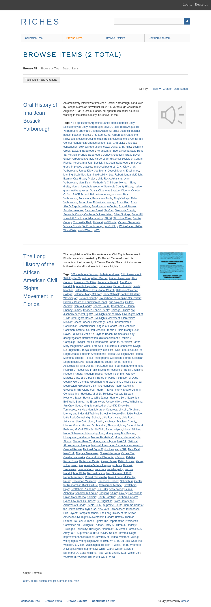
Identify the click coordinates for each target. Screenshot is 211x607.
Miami (127, 429)
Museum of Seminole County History (111, 186)
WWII (97, 230)
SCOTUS (102, 489)
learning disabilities (74, 174)
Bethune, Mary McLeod (87, 294)
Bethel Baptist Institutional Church (95, 290)
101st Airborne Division (84, 274)
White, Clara (106, 548)
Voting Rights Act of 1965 (94, 540)
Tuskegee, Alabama (100, 529)
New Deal (134, 449)
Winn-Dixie (69, 230)
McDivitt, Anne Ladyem (108, 429)
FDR (116, 349)
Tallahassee (117, 509)
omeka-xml (66, 580)
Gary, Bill (79, 377)
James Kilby (85, 170)
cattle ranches (120, 138)
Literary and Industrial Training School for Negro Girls (94, 413)
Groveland (69, 389)
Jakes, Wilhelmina (131, 401)
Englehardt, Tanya (78, 349)
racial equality (115, 469)
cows (106, 146)
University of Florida (104, 222)
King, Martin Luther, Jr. (97, 405)
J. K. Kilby (123, 166)
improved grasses (81, 166)
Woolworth (69, 556)
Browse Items (74, 38)
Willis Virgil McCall (116, 552)
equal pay (96, 349)
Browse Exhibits (115, 38)
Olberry (125, 190)
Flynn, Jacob (85, 365)
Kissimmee (132, 170)
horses (77, 162)
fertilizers (114, 150)
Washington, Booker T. (99, 544)
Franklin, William (132, 369)
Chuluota (131, 142)
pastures (117, 194)
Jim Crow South (72, 405)
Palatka (130, 457)
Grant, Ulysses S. (124, 381)
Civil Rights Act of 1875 (107, 314)
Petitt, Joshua (126, 461)
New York (69, 453)
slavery (123, 493)
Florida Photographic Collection (103, 357)
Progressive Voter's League (95, 465)
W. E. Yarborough (92, 226)
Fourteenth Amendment (129, 365)
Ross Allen (123, 202)
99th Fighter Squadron (76, 278)
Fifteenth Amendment (92, 353)
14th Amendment (109, 274)
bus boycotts (116, 302)
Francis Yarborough (89, 154)
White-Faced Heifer (130, 226)
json (55, 580)
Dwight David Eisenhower (92, 342)
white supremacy (87, 548)
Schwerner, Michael (110, 485)
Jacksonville (112, 401)
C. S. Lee (97, 134)
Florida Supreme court (98, 361)
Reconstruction (96, 473)
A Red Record (99, 278)
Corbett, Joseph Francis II (101, 330)
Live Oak (81, 421)
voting (134, 536)
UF (98, 532)
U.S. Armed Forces (125, 529)
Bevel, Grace (111, 126)
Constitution (70, 326)
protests (117, 465)
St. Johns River (122, 218)
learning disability (97, 174)
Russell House (127, 206)
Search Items (71, 68)
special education (92, 218)
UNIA (104, 532)
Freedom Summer (114, 373)
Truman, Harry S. (104, 525)
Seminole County (125, 210)
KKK (114, 405)
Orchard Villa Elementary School (105, 457)
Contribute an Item (159, 38)
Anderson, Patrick (107, 282)
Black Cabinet (111, 294)
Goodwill (119, 154)
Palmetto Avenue (100, 194)
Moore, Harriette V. (102, 437)
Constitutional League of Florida (97, 326)
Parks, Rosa (70, 461)
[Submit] (187, 21)
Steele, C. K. (94, 505)
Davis (114, 146)
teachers (93, 513)
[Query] (152, 21)
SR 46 (108, 218)
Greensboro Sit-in (88, 385)
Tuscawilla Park (82, 222)
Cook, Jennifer (126, 326)
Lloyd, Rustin (95, 421)
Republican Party (73, 477)
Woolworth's (84, 556)
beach (136, 286)
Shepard (104, 493)
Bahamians (105, 286)
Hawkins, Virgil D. (91, 393)
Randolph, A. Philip (74, 473)
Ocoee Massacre (110, 453)
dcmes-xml (45, 580)
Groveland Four (86, 389)
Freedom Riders (72, 373)
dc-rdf (34, 580)
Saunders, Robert (108, 481)
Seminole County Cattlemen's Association (87, 214)
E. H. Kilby (125, 146)
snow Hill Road (72, 218)
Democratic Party (124, 334)
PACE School (81, 194)
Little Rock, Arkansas (110, 178)
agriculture (83, 122)
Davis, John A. (84, 334)
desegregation (71, 338)
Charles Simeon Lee (100, 142)
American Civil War (85, 282)
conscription (70, 146)
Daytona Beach (104, 334)
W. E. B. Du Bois (120, 540)
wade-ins (136, 540)
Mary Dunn (84, 182)
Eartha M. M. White (119, 342)
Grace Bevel (132, 154)
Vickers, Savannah (129, 222)
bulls (115, 130)
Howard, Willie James (95, 397)
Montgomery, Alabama (76, 437)
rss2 (76, 580)
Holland (107, 393)
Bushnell (125, 130)
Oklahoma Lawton (109, 190)
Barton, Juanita (122, 286)
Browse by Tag (50, 68)
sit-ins (113, 493)
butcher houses (81, 134)
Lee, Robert (116, 174)
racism (129, 469)
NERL (123, 449)
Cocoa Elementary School (98, 322)
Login (187, 4)
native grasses (79, 190)
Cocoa (78, 322)
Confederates (123, 322)
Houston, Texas (72, 397)
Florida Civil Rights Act (120, 353)
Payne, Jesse (109, 461)
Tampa (83, 513)
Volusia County (72, 226)
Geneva (107, 154)
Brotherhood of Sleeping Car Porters (120, 298)
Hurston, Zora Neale (122, 397)
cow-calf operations (90, 146)
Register (201, 4)
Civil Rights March (81, 318)
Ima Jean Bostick (92, 162)
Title (156, 88)
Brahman (83, 130)
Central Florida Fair (74, 142)
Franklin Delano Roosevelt (105, 369)
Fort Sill (72, 154)
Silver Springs (122, 214)
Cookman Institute (74, 330)
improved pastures (105, 166)
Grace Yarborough (74, 158)
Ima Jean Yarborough (116, 162)
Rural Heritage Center (104, 206)
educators (111, 345)
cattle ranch (104, 138)
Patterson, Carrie (89, 461)
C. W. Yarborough (114, 134)
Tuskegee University (75, 529)
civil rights (86, 314)
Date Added (181, 88)
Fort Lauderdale (104, 365)
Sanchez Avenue (73, 210)
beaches (68, 290)
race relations (85, 469)
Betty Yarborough (92, 126)
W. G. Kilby (111, 226)
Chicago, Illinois (120, 310)
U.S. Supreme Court (83, 532)
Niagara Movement (87, 453)
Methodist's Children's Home (109, 182)
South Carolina (106, 497)
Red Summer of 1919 (118, 473)
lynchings (110, 421)
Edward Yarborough (83, 150)
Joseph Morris (116, 170)
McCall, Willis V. (84, 429)
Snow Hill (137, 214)
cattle (74, 138)
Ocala (93, 190)
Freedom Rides (93, 373)
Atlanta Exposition (86, 286)
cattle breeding (87, 138)
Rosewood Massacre (84, 481)
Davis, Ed (69, 334)
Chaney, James (72, 310)
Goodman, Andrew (101, 381)
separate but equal (86, 493)
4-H (73, 122)
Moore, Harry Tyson (104, 441)
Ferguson (102, 150)
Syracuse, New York (97, 509)
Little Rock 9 (134, 413)
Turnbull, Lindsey (126, 525)
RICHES (40, 21)
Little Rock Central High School (81, 417)
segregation (116, 489)
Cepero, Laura (101, 306)
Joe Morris (100, 170)
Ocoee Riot (127, 453)
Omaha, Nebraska (74, 457)
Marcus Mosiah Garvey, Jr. (79, 425)
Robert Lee (84, 202)
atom (26, 580)
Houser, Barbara (123, 393)
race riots (100, 469)
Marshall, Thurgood (107, 425)
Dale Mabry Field (128, 330)
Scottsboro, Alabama (83, 489)
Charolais (118, 142)
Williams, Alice (94, 552)
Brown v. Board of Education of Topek (85, 302)
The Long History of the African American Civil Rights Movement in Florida (40, 280)
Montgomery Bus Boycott (120, 433)
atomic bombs (119, 122)
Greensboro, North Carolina (117, 385)
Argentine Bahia (99, 122)
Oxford (67, 194)
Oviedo (135, 190)
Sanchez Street (94, 210)
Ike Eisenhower (95, 401)
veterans (124, 536)
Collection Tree (34, 38)
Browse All (30, 68)
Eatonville (98, 345)
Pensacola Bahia (102, 198)
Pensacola (84, 198)
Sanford (109, 210)
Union (112, 532)
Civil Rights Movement (106, 318)
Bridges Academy (101, 130)
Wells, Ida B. (121, 544)
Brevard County (88, 298)
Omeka (185, 601)
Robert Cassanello (96, 477)
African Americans (119, 278)
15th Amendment (131, 274)
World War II (85, 230)
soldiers (91, 497)
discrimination (90, 338)
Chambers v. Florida (123, 306)
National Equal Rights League (100, 449)
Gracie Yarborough (97, 158)
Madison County (126, 421)
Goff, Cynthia (81, 381)
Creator (167, 88)
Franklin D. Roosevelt (76, 369)
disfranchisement (109, 338)
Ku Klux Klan (85, 409)
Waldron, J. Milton (74, 544)
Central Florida (82, 306)
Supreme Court (112, 505)
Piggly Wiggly (121, 198)
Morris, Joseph (80, 186)
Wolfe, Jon (134, 552)
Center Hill (136, 138)
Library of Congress (106, 409)
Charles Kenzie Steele (96, 310)
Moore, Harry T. (82, 441)
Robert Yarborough (104, 202)
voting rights (70, 540)
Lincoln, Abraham (129, 409)
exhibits (107, 349)
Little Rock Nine (110, 417)
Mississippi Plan (94, 433)
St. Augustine (104, 501)
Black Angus (127, 126)
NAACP (121, 441)
